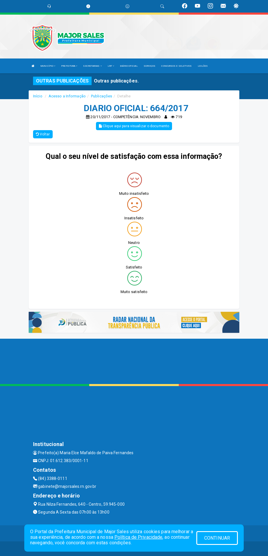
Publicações (101, 96)
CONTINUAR (217, 538)
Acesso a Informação (67, 96)
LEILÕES (203, 66)
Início (37, 96)
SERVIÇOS (150, 66)
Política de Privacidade (138, 537)
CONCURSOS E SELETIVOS (176, 66)
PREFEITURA (69, 66)
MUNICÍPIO (47, 66)
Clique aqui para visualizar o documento (134, 126)
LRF (111, 66)
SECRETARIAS (92, 66)
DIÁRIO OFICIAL (129, 66)
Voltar (43, 134)
